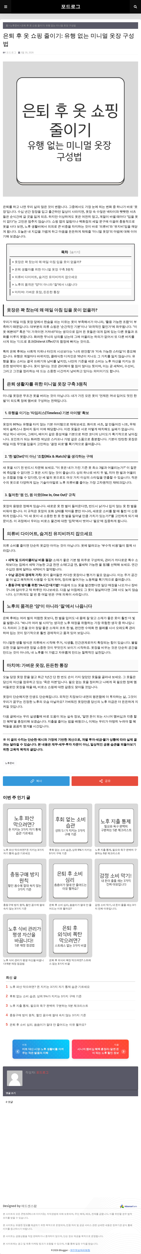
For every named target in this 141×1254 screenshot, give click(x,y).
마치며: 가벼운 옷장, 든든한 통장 (37, 292)
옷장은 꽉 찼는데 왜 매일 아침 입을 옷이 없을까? (48, 262)
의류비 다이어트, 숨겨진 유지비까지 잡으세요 (46, 277)
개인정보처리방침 (80, 1250)
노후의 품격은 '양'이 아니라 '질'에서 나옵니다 (46, 284)
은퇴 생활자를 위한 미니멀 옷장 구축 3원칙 (44, 269)
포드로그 (70, 7)
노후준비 (14, 25)
